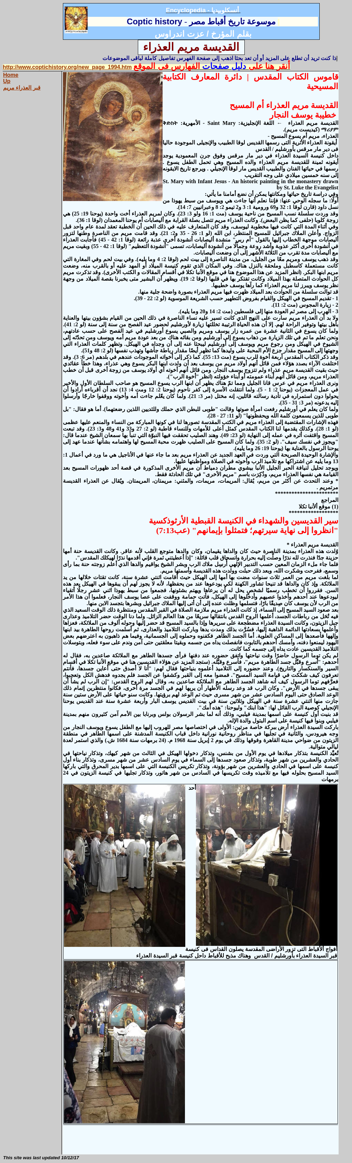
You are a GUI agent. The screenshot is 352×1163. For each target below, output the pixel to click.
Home (10, 75)
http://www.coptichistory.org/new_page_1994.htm (67, 67)
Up (6, 81)
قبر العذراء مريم (22, 88)
